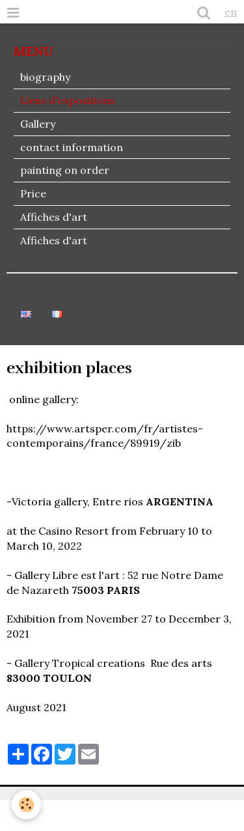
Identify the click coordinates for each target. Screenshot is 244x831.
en (230, 11)
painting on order (64, 169)
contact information (71, 147)
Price (33, 193)
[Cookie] (26, 804)
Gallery (37, 123)
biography (45, 76)
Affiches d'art (53, 216)
